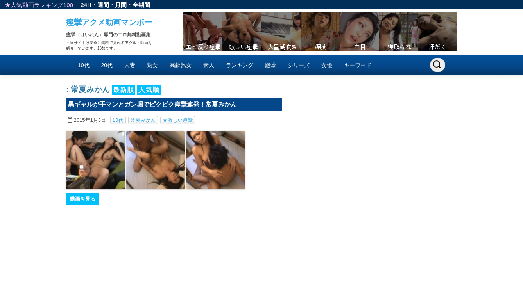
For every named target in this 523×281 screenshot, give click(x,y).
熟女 (152, 65)
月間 (121, 5)
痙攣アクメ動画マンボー (109, 22)
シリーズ (299, 65)
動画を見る (82, 199)
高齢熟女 (181, 65)
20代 (107, 65)
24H (86, 5)
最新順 (123, 90)
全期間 (141, 5)
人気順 (148, 90)
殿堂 (270, 65)
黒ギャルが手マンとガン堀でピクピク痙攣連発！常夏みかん (152, 104)
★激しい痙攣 (178, 120)
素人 (208, 65)
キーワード (357, 65)
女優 (326, 65)
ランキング (239, 65)
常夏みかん (143, 120)
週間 (103, 5)
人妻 (129, 65)
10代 (84, 65)
